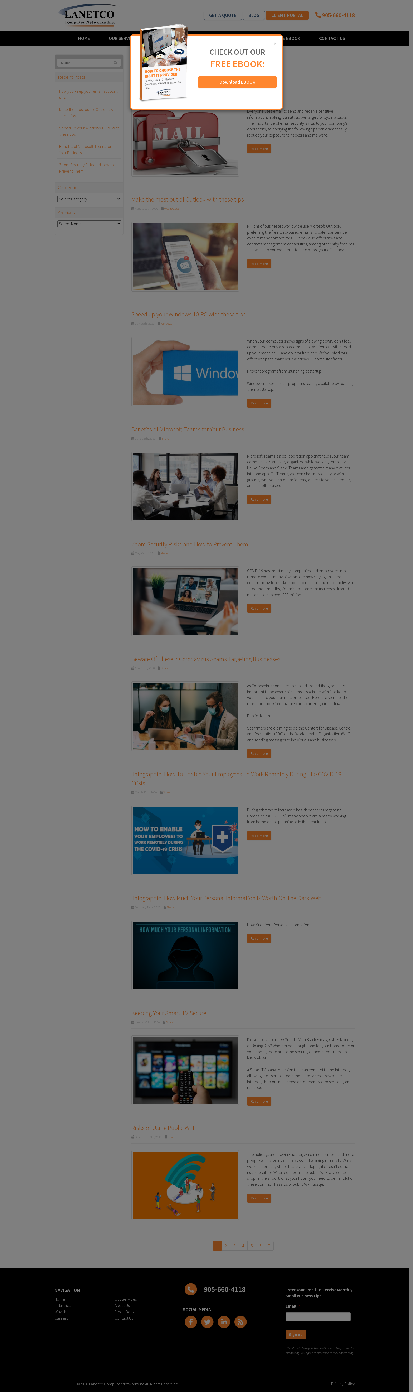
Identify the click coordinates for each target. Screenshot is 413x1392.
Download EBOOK (237, 82)
